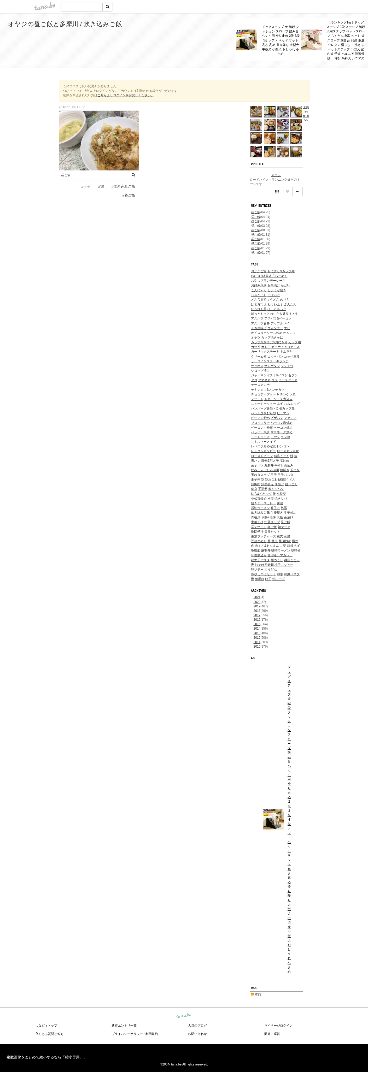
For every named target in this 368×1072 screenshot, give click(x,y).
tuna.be (184, 1015)
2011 (257, 642)
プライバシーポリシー (127, 1034)
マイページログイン (278, 1025)
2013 (257, 633)
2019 (257, 606)
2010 (257, 646)
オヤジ (276, 175)
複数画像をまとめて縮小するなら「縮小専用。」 (47, 1057)
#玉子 (86, 186)
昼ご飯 (255, 212)
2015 (257, 624)
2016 (257, 619)
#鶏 (101, 186)
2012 (257, 637)
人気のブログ (197, 1025)
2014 (257, 628)
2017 (257, 615)
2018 (257, 611)
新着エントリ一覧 (124, 1025)
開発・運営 (272, 1034)
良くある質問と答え (49, 1034)
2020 (257, 602)
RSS (256, 994)
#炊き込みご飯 (124, 186)
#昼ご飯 (129, 195)
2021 (257, 597)
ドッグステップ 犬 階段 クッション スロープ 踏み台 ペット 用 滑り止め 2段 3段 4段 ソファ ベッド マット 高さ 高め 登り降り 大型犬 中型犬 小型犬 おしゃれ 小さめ (280, 40)
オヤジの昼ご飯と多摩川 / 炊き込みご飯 (65, 23)
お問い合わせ (197, 1034)
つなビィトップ (46, 1025)
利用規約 (151, 1034)
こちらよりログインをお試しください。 (125, 95)
